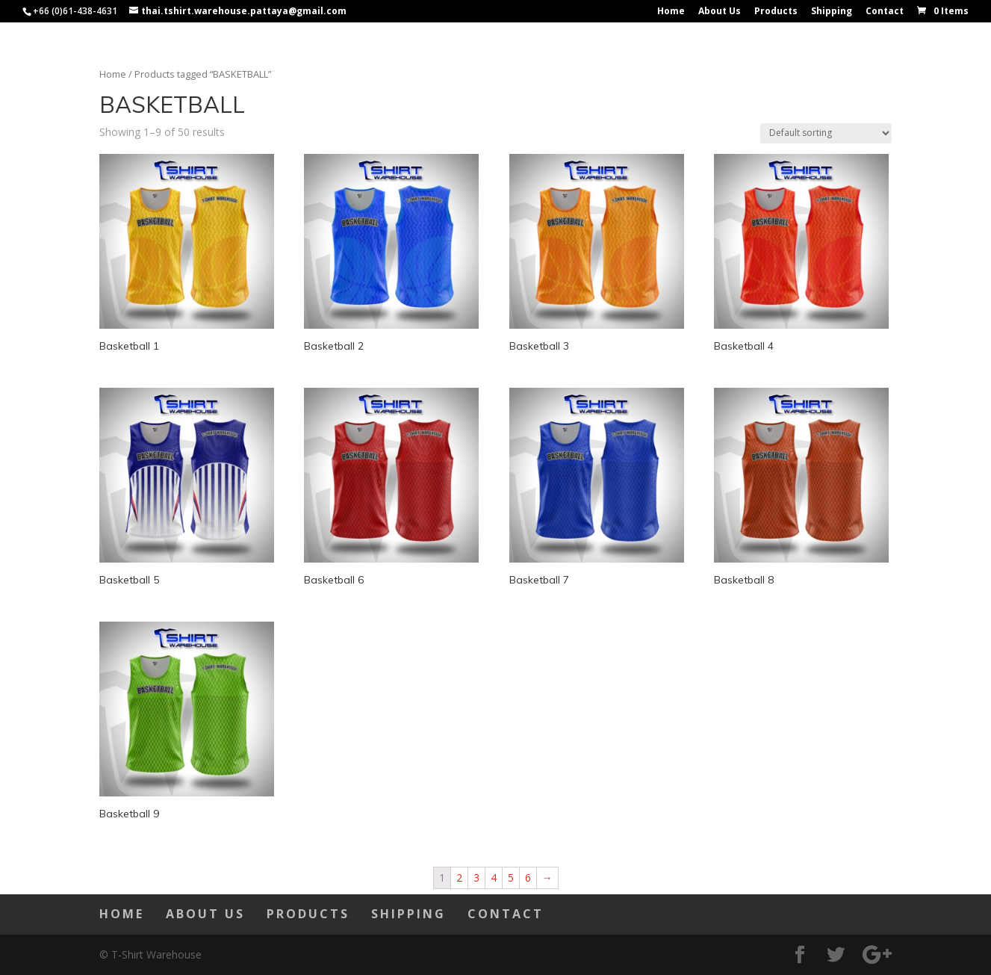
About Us (719, 12)
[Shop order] (826, 133)
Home (671, 12)
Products (776, 12)
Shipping (831, 12)
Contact (885, 12)
